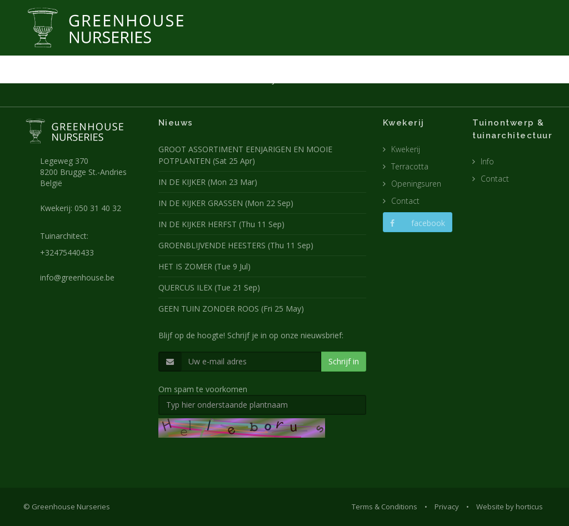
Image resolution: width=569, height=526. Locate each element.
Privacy (447, 507)
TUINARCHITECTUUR (324, 80)
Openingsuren (416, 183)
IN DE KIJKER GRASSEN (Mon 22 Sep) (225, 203)
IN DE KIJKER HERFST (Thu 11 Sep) (221, 224)
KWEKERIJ (258, 80)
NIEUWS (213, 80)
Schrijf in (343, 361)
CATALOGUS (437, 80)
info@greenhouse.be (77, 277)
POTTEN (387, 80)
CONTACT (491, 80)
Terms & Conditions (384, 507)
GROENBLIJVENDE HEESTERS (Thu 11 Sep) (235, 245)
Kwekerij (405, 149)
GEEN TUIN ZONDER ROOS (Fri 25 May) (231, 308)
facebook (417, 223)
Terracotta (409, 166)
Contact (405, 201)
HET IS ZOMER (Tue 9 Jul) (204, 266)
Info (487, 161)
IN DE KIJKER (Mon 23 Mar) (207, 182)
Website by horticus (509, 507)
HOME (173, 80)
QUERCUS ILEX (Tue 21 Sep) (209, 287)
